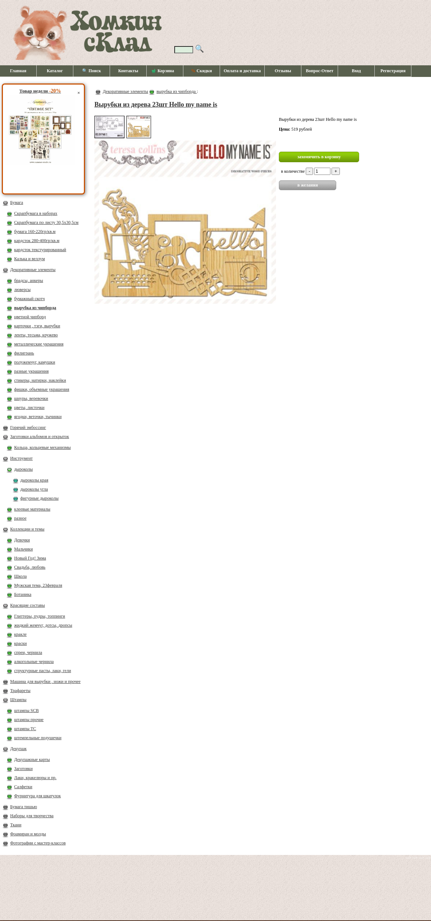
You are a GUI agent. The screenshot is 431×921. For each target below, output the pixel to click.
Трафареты (20, 690)
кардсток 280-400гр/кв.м (37, 240)
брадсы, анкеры (28, 280)
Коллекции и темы (27, 529)
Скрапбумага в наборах (35, 213)
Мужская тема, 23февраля (38, 585)
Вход (356, 70)
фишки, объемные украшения (41, 389)
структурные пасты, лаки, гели (42, 670)
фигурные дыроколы (39, 498)
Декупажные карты (32, 759)
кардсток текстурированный (40, 249)
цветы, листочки (29, 407)
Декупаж (18, 748)
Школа (20, 576)
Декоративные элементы (33, 269)
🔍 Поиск (91, 70)
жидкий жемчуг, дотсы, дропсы (43, 625)
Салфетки (23, 786)
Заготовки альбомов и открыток (39, 436)
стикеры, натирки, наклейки (40, 380)
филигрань (24, 353)
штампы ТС (25, 728)
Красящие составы (27, 605)
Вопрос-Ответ (319, 70)
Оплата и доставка (242, 70)
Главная (18, 70)
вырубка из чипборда (35, 307)
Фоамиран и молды (28, 833)
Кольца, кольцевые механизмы (42, 447)
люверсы (22, 289)
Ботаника (22, 594)
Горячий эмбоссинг (28, 427)
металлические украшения (39, 344)
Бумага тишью (23, 806)
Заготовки (23, 768)
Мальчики (23, 549)
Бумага (16, 202)
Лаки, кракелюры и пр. (35, 777)
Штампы (18, 699)
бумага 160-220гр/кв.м (35, 231)
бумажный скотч (29, 298)
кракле (20, 634)
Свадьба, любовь (29, 567)
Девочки (22, 540)
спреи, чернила (28, 652)
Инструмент (21, 458)
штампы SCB (26, 710)
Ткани (15, 824)
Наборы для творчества (31, 815)
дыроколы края (34, 480)
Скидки (201, 70)
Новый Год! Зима (30, 558)
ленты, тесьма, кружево (36, 334)
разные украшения (31, 371)
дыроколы (23, 469)
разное (20, 518)
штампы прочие (29, 719)
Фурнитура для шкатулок (37, 795)
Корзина (163, 71)
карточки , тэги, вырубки (37, 325)
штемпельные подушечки (37, 737)
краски (20, 643)
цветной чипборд (30, 316)
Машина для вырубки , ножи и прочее (45, 681)
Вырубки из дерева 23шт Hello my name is (155, 104)
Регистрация (393, 70)
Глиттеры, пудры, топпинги (39, 616)
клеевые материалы (32, 509)
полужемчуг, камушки (34, 362)
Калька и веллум (29, 258)
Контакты (128, 70)
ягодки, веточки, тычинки (38, 416)
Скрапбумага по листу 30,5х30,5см (46, 222)
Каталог (55, 70)
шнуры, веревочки (31, 398)
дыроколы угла (34, 489)
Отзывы (283, 70)
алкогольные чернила (34, 661)
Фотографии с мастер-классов (38, 843)
